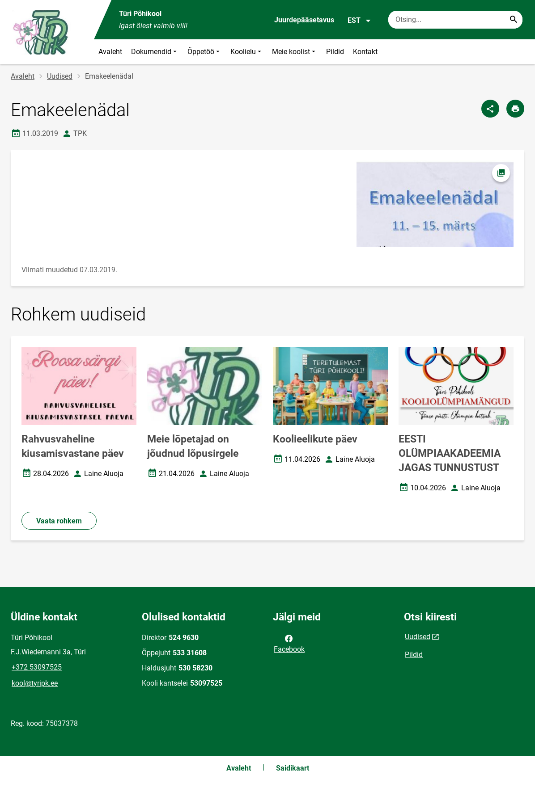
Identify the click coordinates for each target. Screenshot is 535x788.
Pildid (335, 51)
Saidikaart (292, 768)
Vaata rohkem (59, 521)
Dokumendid (154, 51)
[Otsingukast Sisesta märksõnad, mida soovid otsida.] (455, 20)
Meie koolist (294, 51)
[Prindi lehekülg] (515, 109)
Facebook (289, 643)
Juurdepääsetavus (304, 20)
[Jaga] (490, 109)
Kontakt (365, 51)
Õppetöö (204, 51)
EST (359, 20)
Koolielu (246, 51)
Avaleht (110, 51)
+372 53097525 (37, 667)
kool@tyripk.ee (35, 683)
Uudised (59, 76)
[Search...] (513, 19)
